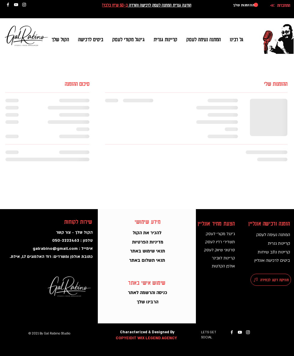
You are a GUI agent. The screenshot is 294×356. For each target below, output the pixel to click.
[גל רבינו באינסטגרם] (24, 4)
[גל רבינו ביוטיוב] (16, 4)
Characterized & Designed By (147, 332)
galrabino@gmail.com (55, 248)
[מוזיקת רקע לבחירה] (270, 280)
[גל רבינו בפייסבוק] (7, 4)
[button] (245, 5)
